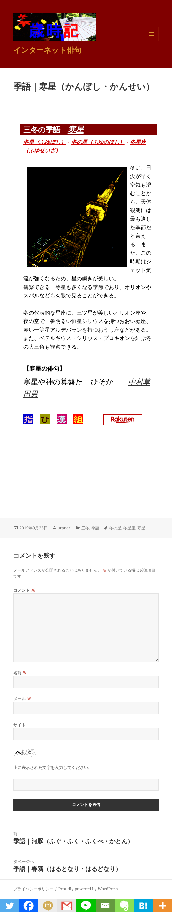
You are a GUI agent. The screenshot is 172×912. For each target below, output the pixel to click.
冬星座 (129, 528)
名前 (20, 673)
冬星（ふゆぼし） (44, 142)
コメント (24, 590)
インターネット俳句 (47, 50)
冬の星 (115, 528)
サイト (19, 725)
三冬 (85, 528)
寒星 (76, 129)
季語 (95, 528)
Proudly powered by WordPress (88, 889)
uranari (64, 528)
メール (22, 699)
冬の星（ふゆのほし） (98, 142)
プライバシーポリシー (33, 889)
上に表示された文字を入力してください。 (52, 767)
